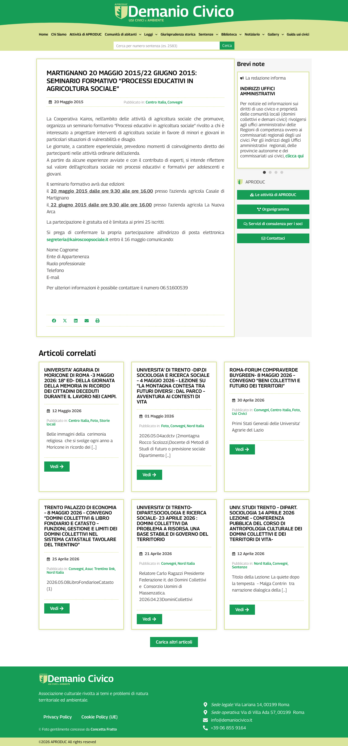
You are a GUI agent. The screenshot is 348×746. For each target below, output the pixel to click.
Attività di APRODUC (86, 34)
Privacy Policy (58, 716)
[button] (54, 320)
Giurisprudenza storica (178, 34)
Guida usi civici (298, 34)
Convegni (174, 102)
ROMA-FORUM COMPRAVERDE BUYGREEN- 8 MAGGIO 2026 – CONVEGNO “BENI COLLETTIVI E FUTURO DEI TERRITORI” (265, 378)
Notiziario (255, 34)
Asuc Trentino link (100, 568)
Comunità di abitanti (123, 34)
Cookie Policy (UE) (99, 716)
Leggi (151, 34)
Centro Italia (156, 102)
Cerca (227, 45)
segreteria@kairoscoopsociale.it (77, 239)
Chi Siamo (58, 34)
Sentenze (208, 34)
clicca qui (294, 155)
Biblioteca (231, 34)
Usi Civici (239, 413)
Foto (94, 420)
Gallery (276, 34)
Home (43, 34)
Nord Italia (195, 426)
